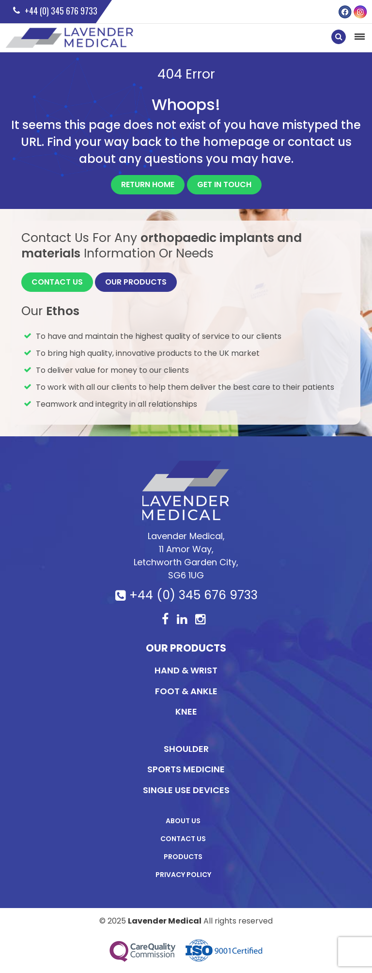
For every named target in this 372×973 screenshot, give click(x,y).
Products (183, 856)
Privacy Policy (183, 874)
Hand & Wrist (186, 670)
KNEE (186, 711)
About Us (183, 821)
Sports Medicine (186, 769)
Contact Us (57, 281)
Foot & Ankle (186, 691)
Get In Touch (224, 184)
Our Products (136, 281)
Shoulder (186, 749)
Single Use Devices (186, 790)
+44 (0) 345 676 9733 (193, 595)
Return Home (147, 184)
